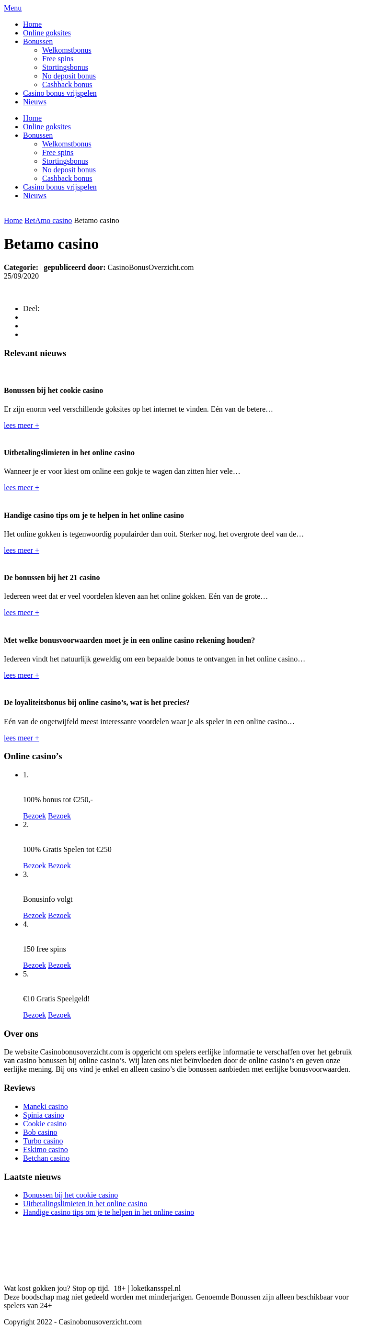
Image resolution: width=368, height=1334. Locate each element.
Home (32, 24)
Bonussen (38, 41)
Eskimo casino (45, 1149)
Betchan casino (46, 1158)
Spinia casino (43, 1115)
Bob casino (40, 1132)
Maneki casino (45, 1106)
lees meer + (21, 425)
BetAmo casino (48, 220)
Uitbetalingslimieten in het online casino (85, 1203)
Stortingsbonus (65, 67)
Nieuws (34, 102)
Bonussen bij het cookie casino (70, 1195)
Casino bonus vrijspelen (60, 93)
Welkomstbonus (67, 50)
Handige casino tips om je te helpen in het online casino (108, 1212)
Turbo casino (43, 1141)
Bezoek (34, 816)
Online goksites (47, 33)
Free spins (57, 59)
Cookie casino (45, 1124)
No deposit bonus (69, 76)
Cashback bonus (67, 84)
